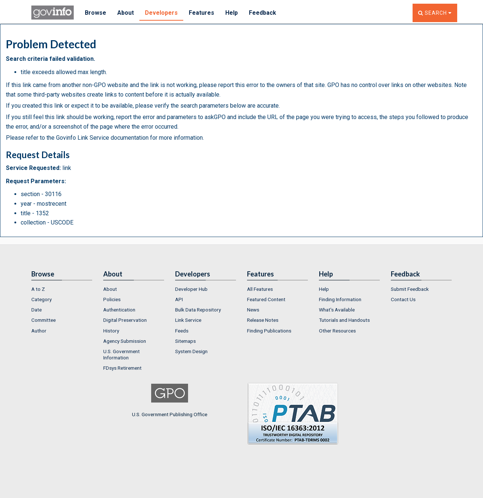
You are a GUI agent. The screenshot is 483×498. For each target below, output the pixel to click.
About (125, 12)
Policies (112, 299)
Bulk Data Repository (198, 310)
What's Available (337, 310)
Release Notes (262, 320)
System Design (191, 351)
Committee (43, 320)
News (253, 310)
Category (41, 299)
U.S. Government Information (121, 354)
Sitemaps (185, 341)
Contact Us (403, 299)
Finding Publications (269, 331)
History (111, 331)
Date (36, 310)
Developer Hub (191, 289)
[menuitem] (61, 289)
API (179, 299)
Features (201, 12)
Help (231, 12)
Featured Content (266, 299)
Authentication (119, 310)
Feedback (262, 12)
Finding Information (340, 299)
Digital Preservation (125, 320)
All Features (260, 289)
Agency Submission (124, 341)
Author (38, 331)
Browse (95, 12)
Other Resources (337, 331)
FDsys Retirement (122, 368)
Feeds (181, 331)
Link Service (188, 320)
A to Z (38, 289)
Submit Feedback (410, 289)
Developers (161, 12)
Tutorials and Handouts (344, 320)
